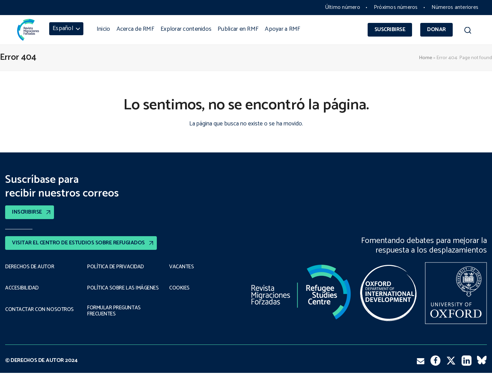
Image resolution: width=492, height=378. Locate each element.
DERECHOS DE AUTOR (29, 267)
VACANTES (181, 267)
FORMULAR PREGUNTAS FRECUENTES (114, 316)
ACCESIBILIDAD (22, 288)
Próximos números (396, 7)
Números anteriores (455, 7)
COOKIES (179, 288)
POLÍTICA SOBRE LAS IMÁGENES (110, 290)
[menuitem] (66, 28)
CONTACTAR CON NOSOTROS (39, 310)
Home (425, 58)
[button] (468, 31)
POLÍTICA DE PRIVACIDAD (115, 267)
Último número (342, 7)
